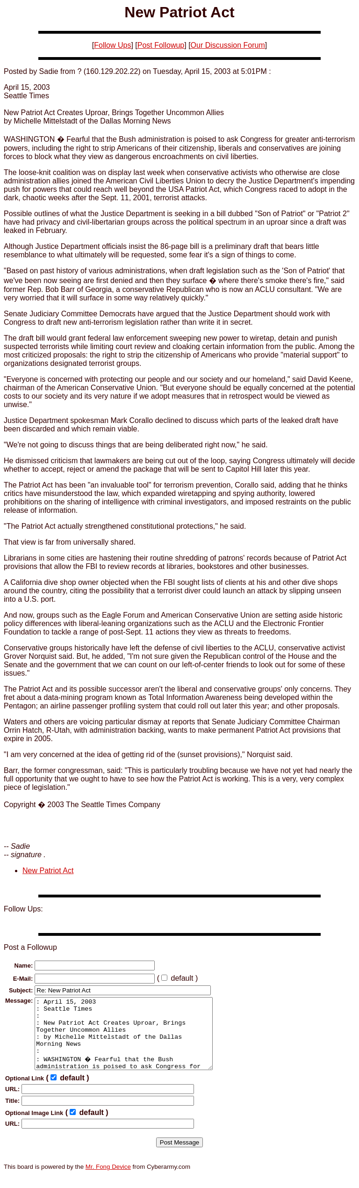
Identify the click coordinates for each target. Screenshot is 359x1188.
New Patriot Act (47, 871)
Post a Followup (30, 947)
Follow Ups (112, 45)
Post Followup (161, 45)
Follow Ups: (23, 909)
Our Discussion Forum (228, 45)
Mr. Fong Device (108, 1180)
